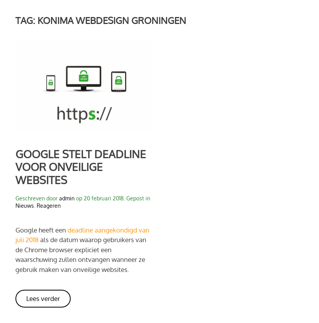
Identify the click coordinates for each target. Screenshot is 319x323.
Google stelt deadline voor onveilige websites (80, 167)
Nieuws (24, 205)
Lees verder (43, 298)
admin (67, 198)
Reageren (49, 205)
